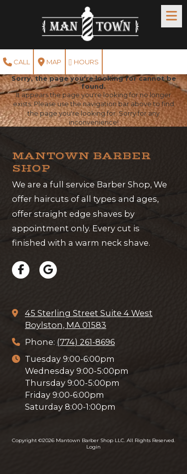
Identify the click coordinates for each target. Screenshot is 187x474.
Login (93, 447)
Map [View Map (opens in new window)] (49, 62)
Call (16, 62)
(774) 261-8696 (86, 342)
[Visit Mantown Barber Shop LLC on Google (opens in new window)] (48, 270)
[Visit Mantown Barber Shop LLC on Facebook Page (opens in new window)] (20, 270)
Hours (84, 62)
